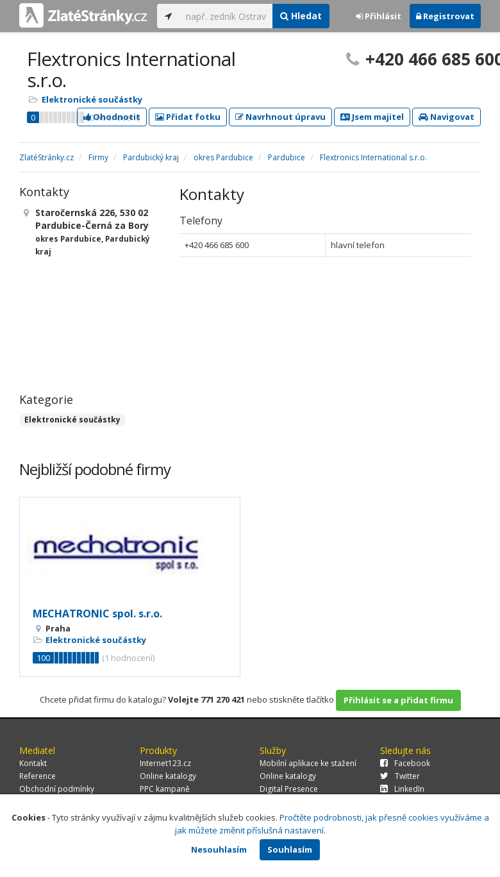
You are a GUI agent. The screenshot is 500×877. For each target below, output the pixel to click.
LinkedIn (402, 788)
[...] (226, 16)
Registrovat (445, 16)
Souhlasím (289, 849)
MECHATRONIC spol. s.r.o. (97, 613)
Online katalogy (168, 776)
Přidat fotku (188, 116)
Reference (37, 776)
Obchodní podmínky (56, 788)
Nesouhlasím (219, 849)
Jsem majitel (372, 116)
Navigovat (446, 116)
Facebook (405, 763)
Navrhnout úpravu (280, 116)
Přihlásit (378, 16)
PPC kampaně (165, 788)
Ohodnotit (111, 116)
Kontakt (33, 763)
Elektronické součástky (92, 99)
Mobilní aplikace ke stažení (308, 763)
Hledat (301, 16)
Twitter (400, 776)
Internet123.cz (165, 763)
